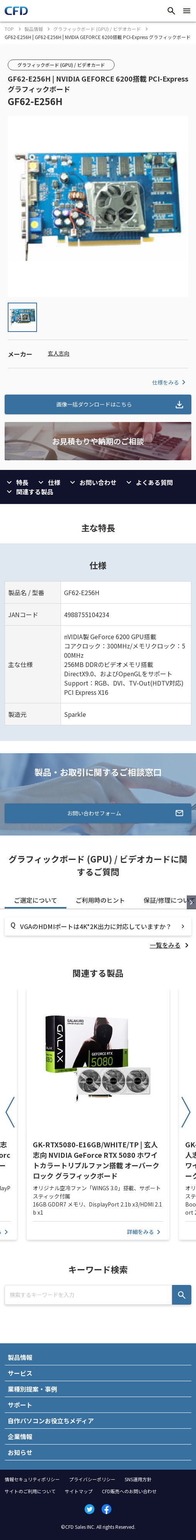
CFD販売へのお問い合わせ (129, 1491)
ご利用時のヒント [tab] (100, 900)
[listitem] (170, 945)
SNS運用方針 (138, 1479)
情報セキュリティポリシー (32, 1479)
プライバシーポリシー (92, 1479)
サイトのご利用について (30, 1491)
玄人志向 (58, 353)
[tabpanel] (98, 933)
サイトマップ (79, 1491)
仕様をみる (170, 382)
